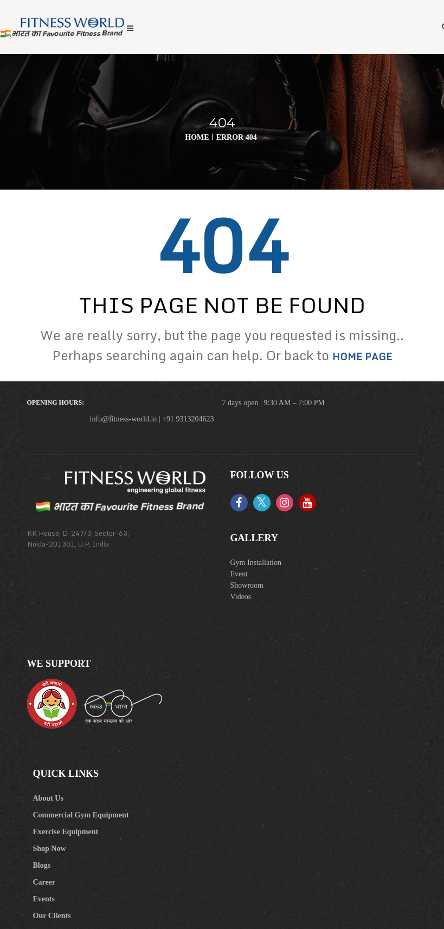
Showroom (246, 585)
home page (362, 356)
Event (239, 574)
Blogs (42, 865)
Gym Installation (256, 562)
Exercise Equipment (66, 832)
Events (44, 899)
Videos (241, 597)
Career (44, 882)
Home (197, 137)
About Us (48, 798)
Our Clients (52, 916)
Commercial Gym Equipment (81, 815)
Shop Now (49, 848)
